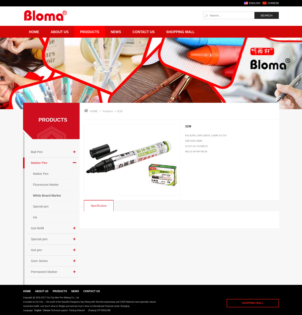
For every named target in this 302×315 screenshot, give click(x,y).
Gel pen (36, 250)
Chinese (47, 310)
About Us (60, 32)
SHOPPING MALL (252, 303)
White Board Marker (47, 195)
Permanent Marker (44, 272)
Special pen (41, 206)
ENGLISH (254, 3)
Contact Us (144, 32)
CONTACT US (91, 291)
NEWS (75, 291)
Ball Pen (37, 152)
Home (34, 32)
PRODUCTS (53, 120)
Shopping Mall (180, 32)
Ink (35, 217)
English (37, 310)
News (116, 32)
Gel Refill (37, 228)
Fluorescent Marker (46, 184)
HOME (94, 111)
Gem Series (39, 261)
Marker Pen (39, 163)
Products (89, 32)
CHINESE (273, 3)
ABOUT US (41, 291)
